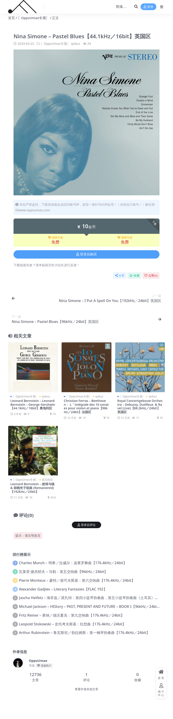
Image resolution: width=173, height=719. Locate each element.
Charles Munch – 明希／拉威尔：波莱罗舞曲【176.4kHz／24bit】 (73, 562)
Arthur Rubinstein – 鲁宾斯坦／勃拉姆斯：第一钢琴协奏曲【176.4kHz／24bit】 (84, 632)
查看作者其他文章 (86, 689)
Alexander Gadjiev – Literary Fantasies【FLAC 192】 (63, 589)
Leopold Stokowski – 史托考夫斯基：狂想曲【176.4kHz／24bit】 (72, 624)
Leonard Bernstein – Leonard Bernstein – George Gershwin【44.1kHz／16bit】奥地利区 (32, 404)
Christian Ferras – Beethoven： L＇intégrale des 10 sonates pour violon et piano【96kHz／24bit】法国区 (86, 406)
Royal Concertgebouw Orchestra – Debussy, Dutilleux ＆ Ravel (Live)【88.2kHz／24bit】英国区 (140, 406)
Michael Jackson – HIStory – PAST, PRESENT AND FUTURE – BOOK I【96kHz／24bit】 (90, 606)
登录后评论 (86, 525)
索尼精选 (47, 480)
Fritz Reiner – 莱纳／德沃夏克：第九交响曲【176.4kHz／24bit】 (71, 615)
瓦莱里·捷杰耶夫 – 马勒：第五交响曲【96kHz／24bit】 (63, 571)
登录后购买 (86, 254)
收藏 (134, 275)
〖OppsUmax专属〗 (33, 18)
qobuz (75, 43)
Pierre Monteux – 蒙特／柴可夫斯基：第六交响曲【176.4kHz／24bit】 (77, 580)
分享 (119, 275)
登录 (148, 7)
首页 (11, 18)
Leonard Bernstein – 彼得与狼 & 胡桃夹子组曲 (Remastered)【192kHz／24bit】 (32, 488)
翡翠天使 (55, 237)
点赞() (150, 275)
